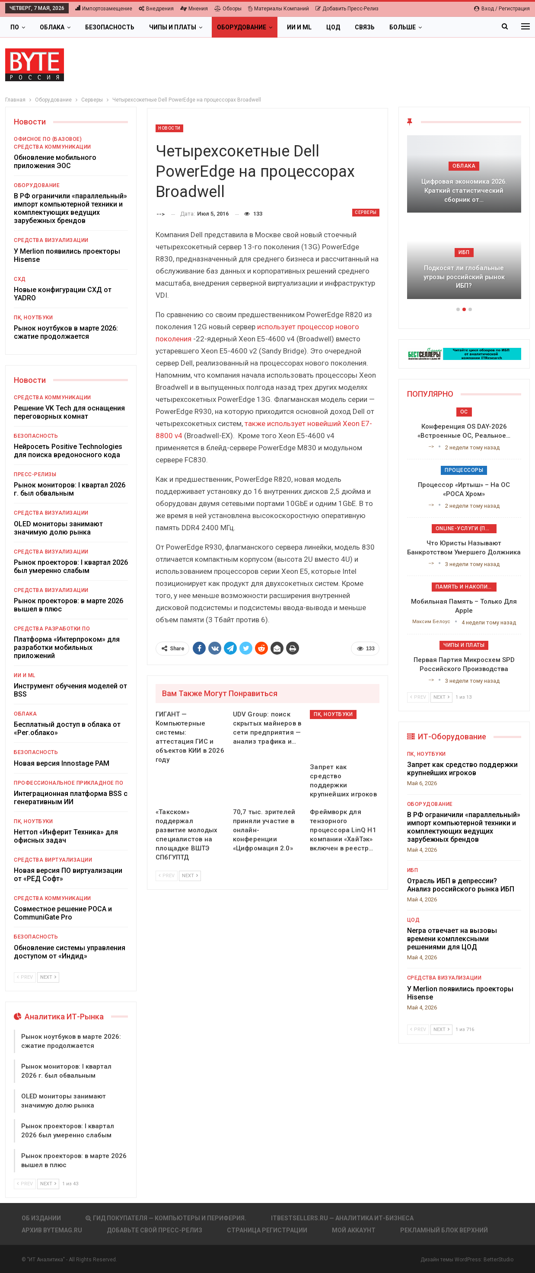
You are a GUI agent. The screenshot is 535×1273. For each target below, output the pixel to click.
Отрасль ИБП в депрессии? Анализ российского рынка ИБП (460, 885)
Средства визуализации (51, 240)
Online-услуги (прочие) (466, 528)
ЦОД (333, 27)
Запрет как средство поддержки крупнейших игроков (462, 769)
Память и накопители (466, 587)
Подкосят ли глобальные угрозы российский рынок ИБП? (464, 277)
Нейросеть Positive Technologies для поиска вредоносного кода (68, 450)
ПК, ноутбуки (333, 714)
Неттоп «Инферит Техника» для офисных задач (66, 836)
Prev (167, 875)
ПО (14, 27)
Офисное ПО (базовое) (48, 139)
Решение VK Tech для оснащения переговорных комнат (69, 412)
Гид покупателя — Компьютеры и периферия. (166, 1218)
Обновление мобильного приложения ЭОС (55, 161)
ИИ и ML (299, 27)
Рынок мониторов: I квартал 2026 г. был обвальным (69, 489)
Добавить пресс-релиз (347, 9)
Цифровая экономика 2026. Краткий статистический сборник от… (464, 190)
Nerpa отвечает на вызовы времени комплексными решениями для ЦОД (452, 938)
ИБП (464, 252)
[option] (464, 221)
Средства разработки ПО (52, 629)
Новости (169, 128)
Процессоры (464, 470)
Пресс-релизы (35, 474)
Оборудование (241, 27)
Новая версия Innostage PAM (61, 763)
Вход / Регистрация (502, 9)
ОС (464, 412)
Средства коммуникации (52, 147)
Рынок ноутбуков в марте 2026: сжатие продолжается (66, 332)
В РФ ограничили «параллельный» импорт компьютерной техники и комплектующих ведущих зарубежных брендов (70, 208)
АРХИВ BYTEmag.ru (52, 1230)
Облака (52, 27)
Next (190, 875)
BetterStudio (498, 1260)
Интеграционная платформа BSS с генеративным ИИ (70, 797)
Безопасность (109, 27)
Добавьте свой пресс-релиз (154, 1230)
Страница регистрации (267, 1230)
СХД (20, 279)
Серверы (366, 212)
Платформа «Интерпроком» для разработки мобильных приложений (67, 647)
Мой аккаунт (354, 1230)
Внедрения (156, 9)
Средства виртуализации (53, 860)
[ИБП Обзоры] (464, 353)
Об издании (41, 1218)
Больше (402, 27)
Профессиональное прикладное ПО (68, 783)
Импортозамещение (103, 9)
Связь (365, 27)
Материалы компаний (278, 9)
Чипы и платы (172, 27)
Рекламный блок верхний (444, 1230)
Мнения (194, 9)
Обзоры (228, 9)
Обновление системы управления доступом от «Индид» (69, 952)
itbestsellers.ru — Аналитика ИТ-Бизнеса (342, 1218)
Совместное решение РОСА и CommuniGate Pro (63, 913)
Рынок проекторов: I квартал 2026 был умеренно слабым (71, 566)
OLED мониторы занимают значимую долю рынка (58, 528)
